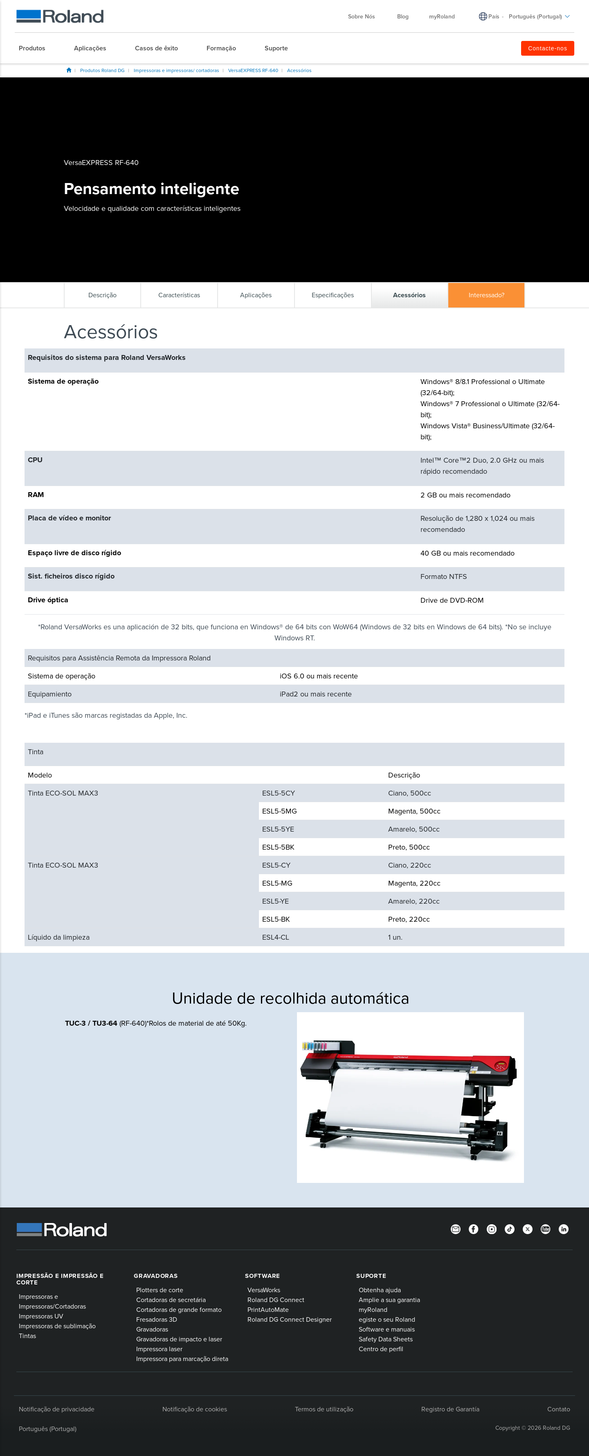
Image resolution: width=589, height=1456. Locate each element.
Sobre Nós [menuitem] (365, 16)
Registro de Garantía (450, 1408)
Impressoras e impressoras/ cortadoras (176, 70)
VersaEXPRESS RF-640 (253, 70)
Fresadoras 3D (156, 1319)
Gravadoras (156, 1275)
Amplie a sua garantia (389, 1299)
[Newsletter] (456, 1228)
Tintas (27, 1335)
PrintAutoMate (268, 1309)
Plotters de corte (159, 1289)
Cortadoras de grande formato (179, 1309)
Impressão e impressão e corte (59, 1279)
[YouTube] (546, 1228)
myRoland (373, 1309)
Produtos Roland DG (102, 70)
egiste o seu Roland (387, 1319)
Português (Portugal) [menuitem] (539, 16)
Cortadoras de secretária (171, 1299)
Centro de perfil (381, 1348)
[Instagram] (492, 1228)
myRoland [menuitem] (442, 16)
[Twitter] (528, 1228)
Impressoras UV (41, 1315)
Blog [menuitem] (403, 16)
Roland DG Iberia (68, 70)
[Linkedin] (564, 1228)
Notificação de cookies (194, 1408)
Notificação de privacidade (56, 1408)
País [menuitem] (493, 16)
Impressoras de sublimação (57, 1325)
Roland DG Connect (275, 1299)
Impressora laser (159, 1348)
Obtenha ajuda (380, 1289)
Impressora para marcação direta (182, 1358)
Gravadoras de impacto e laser (179, 1338)
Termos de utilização (324, 1408)
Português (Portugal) (47, 1428)
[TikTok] (510, 1228)
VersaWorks (263, 1289)
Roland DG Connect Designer (289, 1319)
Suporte (371, 1275)
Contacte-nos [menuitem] (547, 48)
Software (262, 1275)
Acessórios (299, 70)
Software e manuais (387, 1329)
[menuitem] (36, 48)
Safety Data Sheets (386, 1338)
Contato (558, 1408)
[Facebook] (474, 1228)
